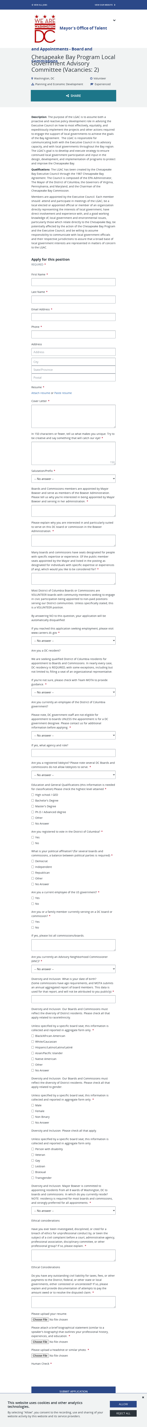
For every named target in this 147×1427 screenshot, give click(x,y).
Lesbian (38, 1166)
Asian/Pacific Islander (47, 1053)
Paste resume (63, 393)
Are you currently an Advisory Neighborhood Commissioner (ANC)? (69, 959)
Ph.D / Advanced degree (48, 812)
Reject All (123, 1413)
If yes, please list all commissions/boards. (57, 935)
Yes (35, 837)
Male (36, 1105)
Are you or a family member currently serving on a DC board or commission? (71, 914)
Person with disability (47, 1149)
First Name (39, 274)
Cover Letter (40, 401)
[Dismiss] (143, 1397)
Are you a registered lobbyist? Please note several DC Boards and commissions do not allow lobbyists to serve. (73, 765)
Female (37, 1111)
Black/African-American (48, 1036)
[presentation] (60, 1373)
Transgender (41, 1178)
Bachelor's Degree (44, 800)
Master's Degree (43, 806)
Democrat (39, 861)
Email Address (41, 309)
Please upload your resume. (49, 1314)
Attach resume (40, 393)
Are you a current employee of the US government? (65, 892)
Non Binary (40, 1117)
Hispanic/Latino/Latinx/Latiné (52, 1047)
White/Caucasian (44, 1041)
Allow (123, 1404)
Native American (43, 1059)
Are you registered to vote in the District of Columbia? (67, 831)
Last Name (39, 292)
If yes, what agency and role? (49, 745)
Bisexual (38, 1172)
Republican (40, 872)
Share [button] (73, 95)
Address (36, 344)
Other (37, 818)
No (35, 843)
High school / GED (44, 795)
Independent (41, 867)
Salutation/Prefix (43, 471)
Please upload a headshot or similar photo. (60, 1350)
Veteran (38, 1155)
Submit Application (74, 1391)
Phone (36, 327)
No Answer (40, 823)
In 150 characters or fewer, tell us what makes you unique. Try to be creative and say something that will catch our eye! (72, 436)
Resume (37, 387)
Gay (35, 1160)
